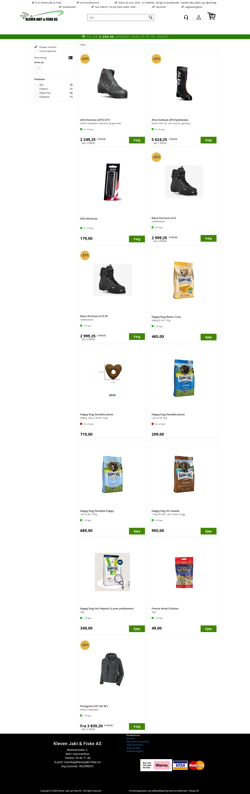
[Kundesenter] (186, 17)
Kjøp (208, 337)
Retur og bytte (133, 748)
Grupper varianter (47, 47)
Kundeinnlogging (135, 751)
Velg (137, 140)
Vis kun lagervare (47, 51)
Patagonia (44, 97)
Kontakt (130, 738)
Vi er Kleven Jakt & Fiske (48, 2)
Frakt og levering (135, 745)
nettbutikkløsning (159, 791)
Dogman (43, 89)
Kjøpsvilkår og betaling (138, 741)
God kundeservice (89, 2)
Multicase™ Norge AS (188, 791)
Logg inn (198, 18)
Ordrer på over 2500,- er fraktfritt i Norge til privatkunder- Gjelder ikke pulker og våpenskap (167, 2)
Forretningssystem (138, 791)
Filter (83, 45)
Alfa (41, 85)
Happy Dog (44, 93)
